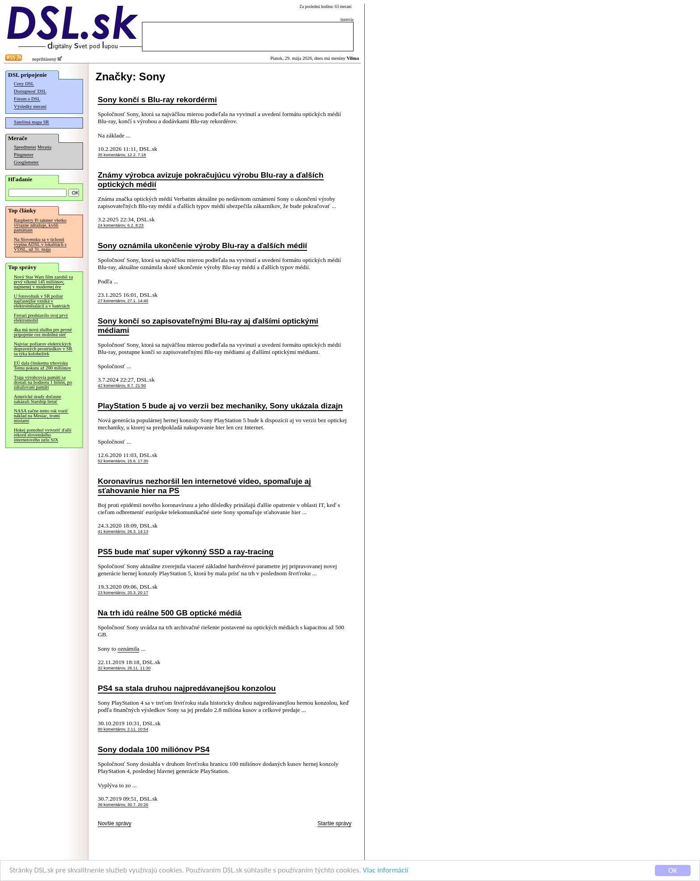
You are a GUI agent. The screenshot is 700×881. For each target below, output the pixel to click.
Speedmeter (25, 147)
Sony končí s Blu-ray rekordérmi (157, 99)
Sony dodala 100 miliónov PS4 (153, 749)
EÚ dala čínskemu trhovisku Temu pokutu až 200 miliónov (42, 365)
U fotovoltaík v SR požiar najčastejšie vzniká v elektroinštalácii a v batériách (42, 301)
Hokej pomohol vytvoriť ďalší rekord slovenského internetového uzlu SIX (42, 435)
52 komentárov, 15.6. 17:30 (123, 461)
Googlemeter (26, 162)
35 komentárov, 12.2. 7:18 (122, 155)
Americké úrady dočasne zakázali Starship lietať (37, 399)
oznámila (128, 648)
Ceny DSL (24, 83)
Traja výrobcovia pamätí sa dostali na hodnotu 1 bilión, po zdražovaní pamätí (43, 382)
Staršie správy (334, 823)
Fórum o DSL (27, 98)
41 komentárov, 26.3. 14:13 (123, 531)
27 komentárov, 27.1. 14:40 (123, 301)
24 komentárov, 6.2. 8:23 (121, 225)
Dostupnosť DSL (30, 91)
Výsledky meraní (30, 106)
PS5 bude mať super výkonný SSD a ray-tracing (186, 551)
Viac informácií (385, 870)
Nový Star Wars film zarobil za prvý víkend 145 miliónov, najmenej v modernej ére (43, 281)
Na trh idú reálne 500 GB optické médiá (170, 612)
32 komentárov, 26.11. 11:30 (124, 668)
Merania (44, 147)
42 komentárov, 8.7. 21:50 (122, 385)
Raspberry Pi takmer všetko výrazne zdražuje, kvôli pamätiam (40, 225)
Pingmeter (23, 154)
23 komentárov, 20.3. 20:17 (123, 592)
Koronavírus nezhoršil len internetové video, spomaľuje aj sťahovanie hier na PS (204, 486)
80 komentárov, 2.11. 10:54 (123, 729)
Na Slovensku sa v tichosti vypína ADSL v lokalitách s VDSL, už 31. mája (40, 244)
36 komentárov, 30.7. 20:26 (123, 804)
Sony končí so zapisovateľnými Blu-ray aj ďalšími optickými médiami (208, 325)
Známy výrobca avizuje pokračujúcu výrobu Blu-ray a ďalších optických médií (211, 179)
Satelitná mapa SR (31, 122)
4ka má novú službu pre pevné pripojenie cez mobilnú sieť (43, 332)
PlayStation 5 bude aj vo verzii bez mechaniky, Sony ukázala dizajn (220, 405)
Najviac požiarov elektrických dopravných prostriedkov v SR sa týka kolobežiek (43, 348)
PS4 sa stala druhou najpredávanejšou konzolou (187, 688)
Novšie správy (114, 823)
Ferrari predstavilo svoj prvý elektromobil (41, 318)
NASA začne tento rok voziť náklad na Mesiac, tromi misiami (41, 415)
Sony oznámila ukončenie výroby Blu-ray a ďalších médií (202, 245)
